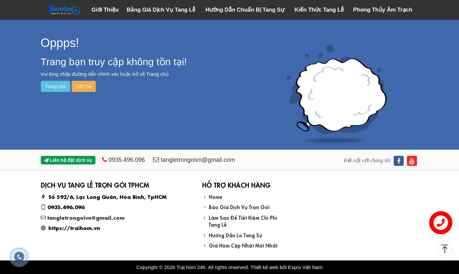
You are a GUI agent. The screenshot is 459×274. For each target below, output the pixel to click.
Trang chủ (55, 86)
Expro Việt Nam (305, 267)
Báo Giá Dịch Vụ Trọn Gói (239, 206)
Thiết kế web (264, 267)
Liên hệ (83, 86)
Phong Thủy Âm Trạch (382, 10)
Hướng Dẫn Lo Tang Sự (235, 234)
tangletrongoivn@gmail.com (86, 217)
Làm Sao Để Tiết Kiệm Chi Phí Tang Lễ (243, 221)
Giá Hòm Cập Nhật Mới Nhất (243, 245)
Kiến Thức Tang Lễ (319, 10)
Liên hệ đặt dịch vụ (68, 160)
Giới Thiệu (105, 10)
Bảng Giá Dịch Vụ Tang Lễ (161, 10)
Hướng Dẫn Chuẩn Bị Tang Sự (244, 10)
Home (215, 196)
